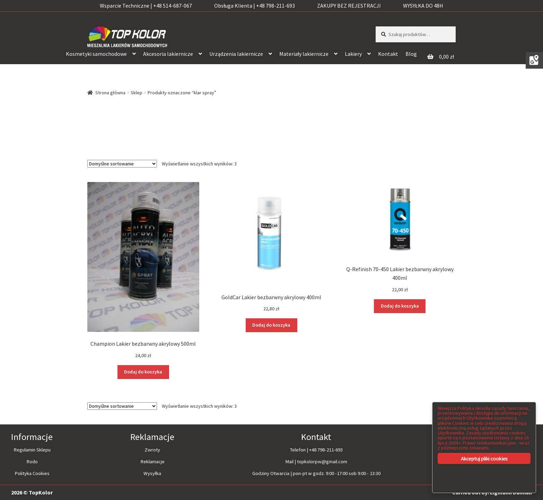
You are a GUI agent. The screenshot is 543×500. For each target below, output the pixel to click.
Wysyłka (152, 473)
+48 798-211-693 (326, 450)
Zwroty (152, 450)
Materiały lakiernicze (304, 53)
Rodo (32, 461)
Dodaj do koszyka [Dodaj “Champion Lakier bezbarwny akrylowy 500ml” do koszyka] (143, 372)
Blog (411, 53)
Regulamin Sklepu (32, 450)
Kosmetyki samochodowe (96, 53)
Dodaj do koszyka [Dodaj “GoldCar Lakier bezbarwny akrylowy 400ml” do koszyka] (271, 325)
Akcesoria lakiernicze (168, 53)
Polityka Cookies (32, 473)
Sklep (136, 92)
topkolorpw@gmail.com (322, 461)
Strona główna (110, 92)
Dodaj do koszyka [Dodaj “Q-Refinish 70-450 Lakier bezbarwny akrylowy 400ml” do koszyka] (400, 306)
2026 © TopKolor (32, 492)
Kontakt (388, 53)
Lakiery (353, 53)
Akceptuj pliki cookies (484, 458)
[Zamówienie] (122, 163)
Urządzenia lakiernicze (236, 53)
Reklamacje (152, 461)
